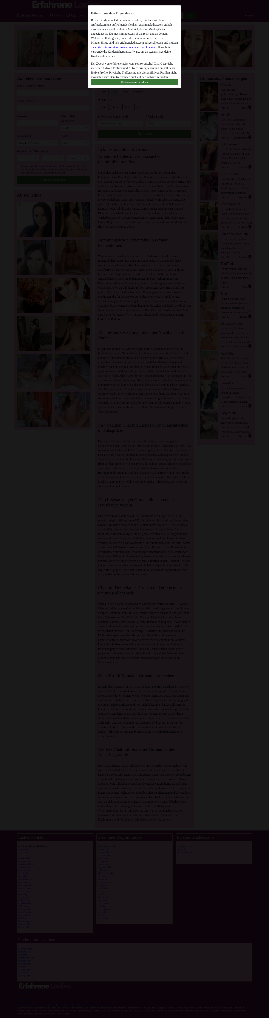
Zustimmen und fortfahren (134, 81)
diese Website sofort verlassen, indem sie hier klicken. (123, 47)
